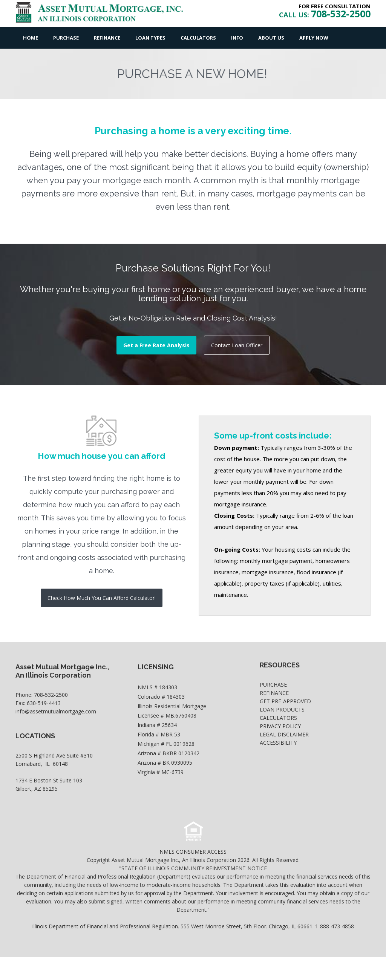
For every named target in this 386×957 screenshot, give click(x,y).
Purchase (66, 37)
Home (30, 37)
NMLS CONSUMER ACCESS (193, 851)
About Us (271, 37)
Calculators (198, 37)
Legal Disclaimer (284, 734)
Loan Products (282, 709)
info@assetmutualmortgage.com (55, 711)
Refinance (107, 37)
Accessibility (278, 742)
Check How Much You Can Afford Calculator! (101, 597)
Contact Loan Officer (236, 345)
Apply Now (313, 37)
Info (237, 37)
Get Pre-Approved (285, 701)
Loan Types (150, 37)
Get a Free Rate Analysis (156, 345)
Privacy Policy (280, 726)
